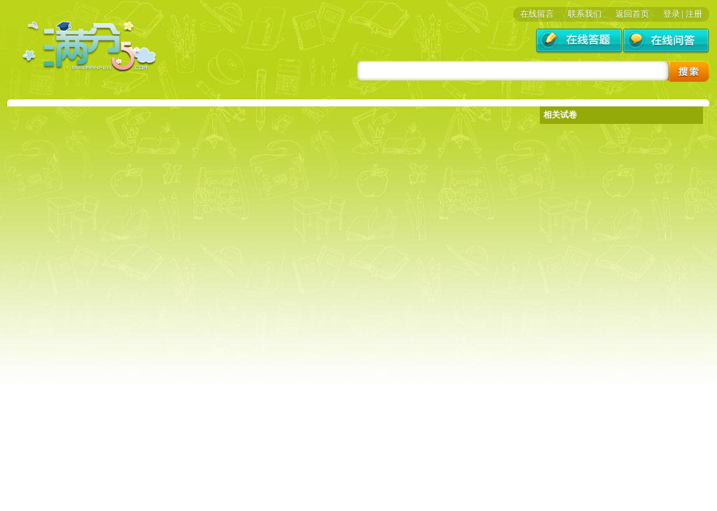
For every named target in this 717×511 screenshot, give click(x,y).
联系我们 (584, 14)
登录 (671, 14)
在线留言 (537, 14)
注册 (693, 14)
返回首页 (632, 14)
